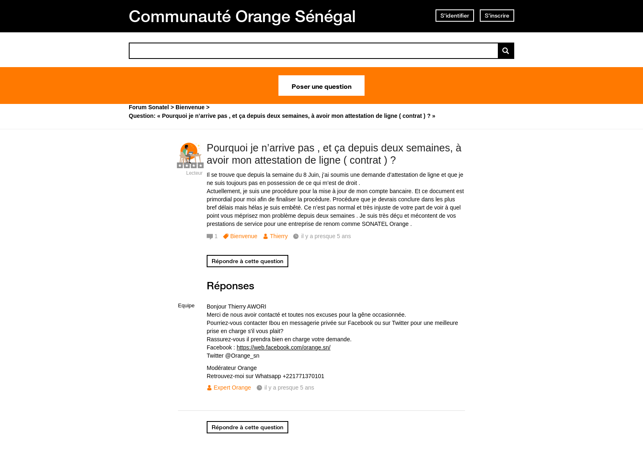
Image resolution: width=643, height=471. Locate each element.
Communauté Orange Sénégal (242, 16)
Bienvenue (243, 236)
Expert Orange (232, 387)
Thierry (279, 236)
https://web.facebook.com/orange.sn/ (284, 347)
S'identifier (454, 15)
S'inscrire (497, 15)
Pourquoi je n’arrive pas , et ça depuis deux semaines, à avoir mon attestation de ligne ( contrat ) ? (334, 154)
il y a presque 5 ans (289, 387)
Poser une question (321, 85)
